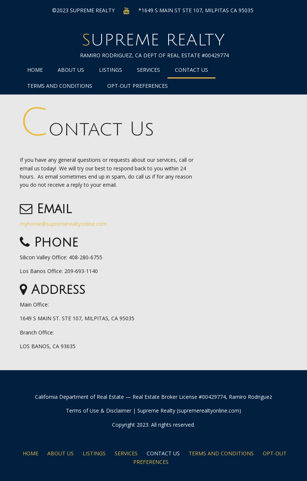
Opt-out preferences (137, 85)
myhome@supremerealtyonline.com (63, 223)
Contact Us (191, 69)
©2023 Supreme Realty (83, 10)
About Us (71, 69)
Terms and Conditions (59, 85)
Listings (110, 69)
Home (35, 69)
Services (148, 69)
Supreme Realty (153, 40)
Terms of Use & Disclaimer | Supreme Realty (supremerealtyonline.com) (153, 410)
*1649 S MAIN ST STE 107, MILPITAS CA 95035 (195, 10)
